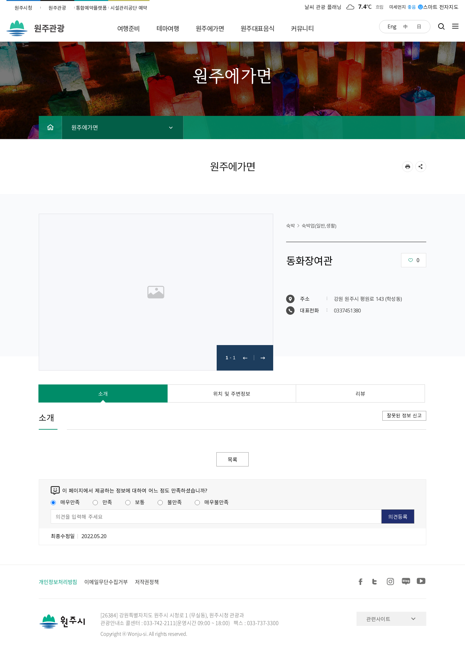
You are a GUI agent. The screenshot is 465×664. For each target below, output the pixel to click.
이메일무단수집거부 (106, 582)
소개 (103, 393)
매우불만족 (212, 502)
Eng (392, 26)
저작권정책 (147, 582)
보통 (135, 502)
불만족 (170, 502)
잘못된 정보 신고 (404, 415)
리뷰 (360, 393)
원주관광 (57, 7)
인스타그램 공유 (391, 582)
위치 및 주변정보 (232, 393)
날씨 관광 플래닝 (323, 6)
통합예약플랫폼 (91, 7)
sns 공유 (420, 166)
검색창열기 (441, 26)
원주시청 (23, 7)
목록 (232, 459)
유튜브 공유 (421, 582)
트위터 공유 (376, 582)
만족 (102, 502)
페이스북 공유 (361, 582)
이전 (245, 357)
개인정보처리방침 (58, 582)
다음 (263, 357)
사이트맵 (454, 26)
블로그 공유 (406, 582)
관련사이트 (378, 619)
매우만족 (65, 502)
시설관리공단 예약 (128, 7)
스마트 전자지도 (441, 6)
